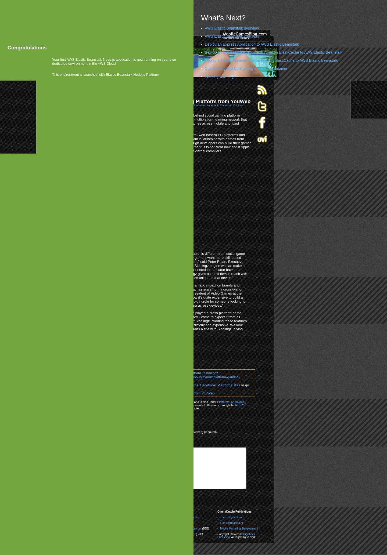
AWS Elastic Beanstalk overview (232, 28)
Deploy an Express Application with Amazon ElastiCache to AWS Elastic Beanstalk (273, 52)
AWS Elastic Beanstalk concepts (232, 36)
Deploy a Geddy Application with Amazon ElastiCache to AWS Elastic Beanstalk (271, 60)
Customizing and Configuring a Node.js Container (246, 68)
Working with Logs (220, 76)
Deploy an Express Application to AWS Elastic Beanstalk (252, 44)
